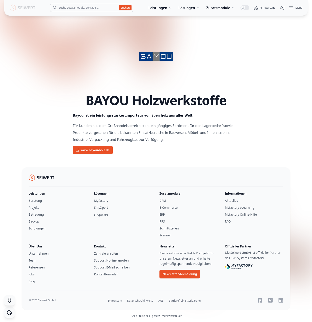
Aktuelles (231, 200)
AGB (161, 300)
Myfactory (101, 200)
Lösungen (189, 7)
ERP (162, 214)
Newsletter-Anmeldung (179, 274)
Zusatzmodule (220, 7)
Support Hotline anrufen (111, 260)
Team (32, 260)
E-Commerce (168, 207)
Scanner (165, 235)
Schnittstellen (169, 228)
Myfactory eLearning (239, 207)
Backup (34, 221)
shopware (101, 214)
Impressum (115, 300)
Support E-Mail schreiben (112, 267)
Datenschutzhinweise (140, 300)
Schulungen (37, 228)
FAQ (228, 221)
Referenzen (37, 267)
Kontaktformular (106, 274)
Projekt (34, 207)
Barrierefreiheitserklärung (185, 300)
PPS (162, 221)
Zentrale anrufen (106, 253)
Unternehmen (39, 253)
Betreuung (36, 214)
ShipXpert (101, 207)
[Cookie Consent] (9, 312)
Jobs (32, 274)
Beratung (35, 200)
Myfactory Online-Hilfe (241, 214)
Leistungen (160, 7)
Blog (32, 281)
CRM (162, 200)
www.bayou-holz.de (93, 150)
